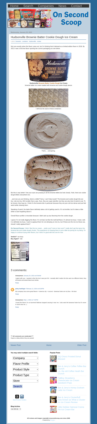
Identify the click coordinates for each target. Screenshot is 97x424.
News (62, 6)
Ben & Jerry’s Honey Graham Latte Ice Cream (71, 389)
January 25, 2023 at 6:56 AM (32, 275)
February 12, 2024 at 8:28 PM (35, 288)
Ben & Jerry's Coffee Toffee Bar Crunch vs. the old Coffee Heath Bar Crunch (72, 370)
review (39, 41)
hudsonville (32, 41)
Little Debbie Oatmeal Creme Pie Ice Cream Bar (71, 408)
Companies (46, 6)
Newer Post (16, 345)
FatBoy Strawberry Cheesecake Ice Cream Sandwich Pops (68, 380)
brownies (18, 41)
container (25, 41)
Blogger (52, 420)
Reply (17, 283)
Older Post (81, 345)
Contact (76, 6)
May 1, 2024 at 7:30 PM (31, 300)
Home (14, 6)
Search (28, 6)
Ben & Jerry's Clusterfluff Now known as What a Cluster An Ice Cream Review (71, 399)
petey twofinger (20, 288)
